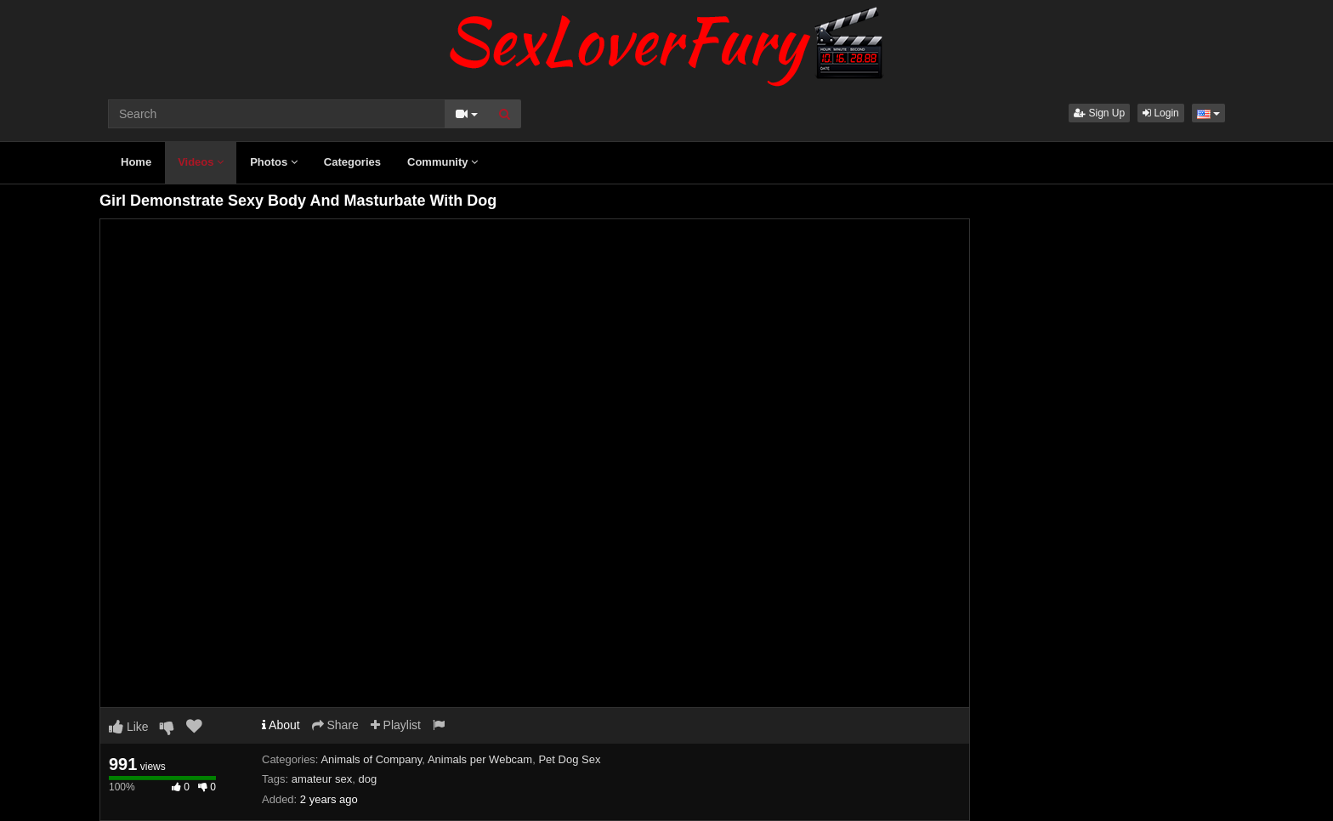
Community (442, 162)
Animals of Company (371, 759)
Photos (274, 162)
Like (129, 726)
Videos (201, 162)
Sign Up (1099, 113)
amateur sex (322, 779)
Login (1161, 113)
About (281, 725)
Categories (352, 162)
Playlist (396, 725)
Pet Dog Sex (569, 759)
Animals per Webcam (480, 759)
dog (367, 779)
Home (136, 162)
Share (335, 725)
